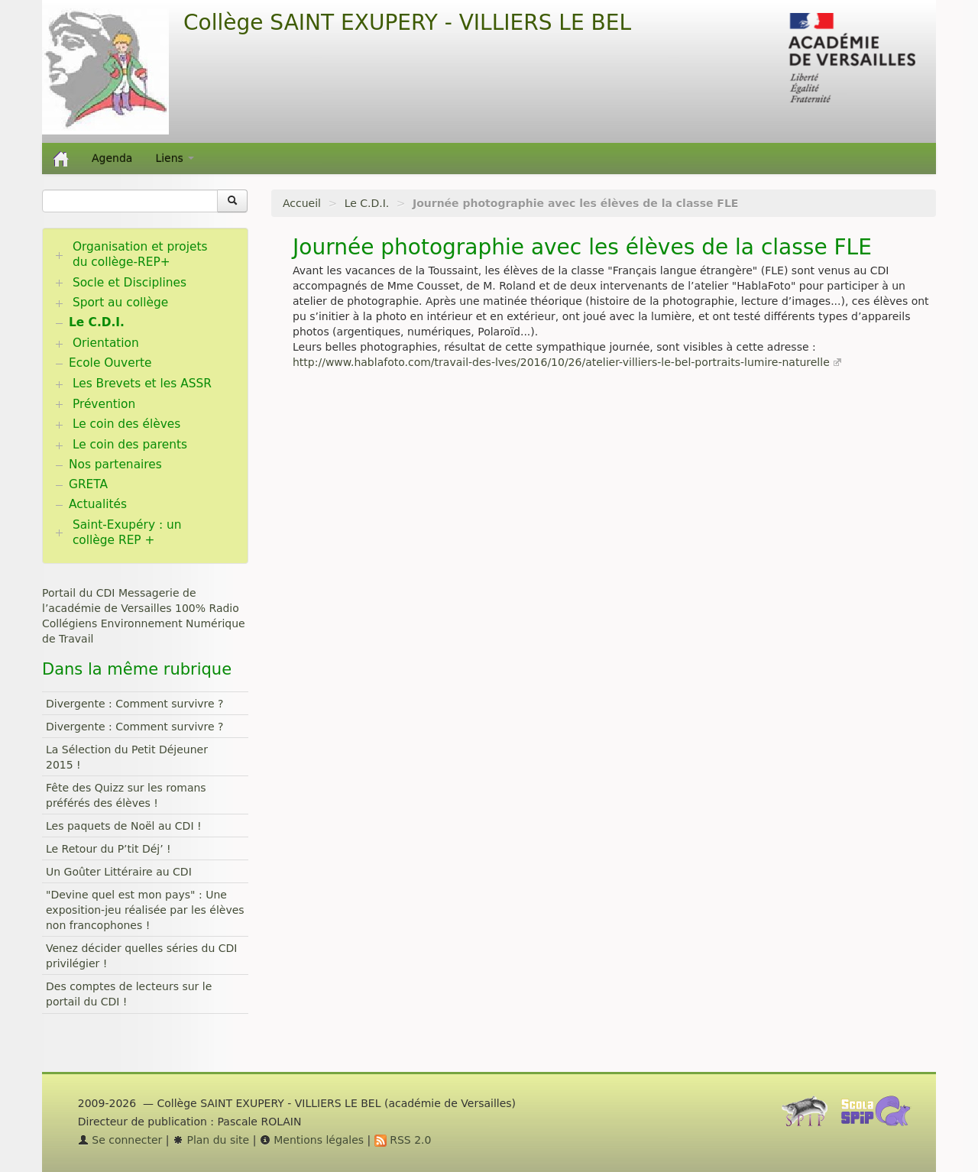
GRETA (88, 484)
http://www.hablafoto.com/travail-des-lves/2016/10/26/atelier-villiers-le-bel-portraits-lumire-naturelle (561, 362)
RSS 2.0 (403, 1140)
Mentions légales (312, 1140)
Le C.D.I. (367, 203)
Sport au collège (120, 302)
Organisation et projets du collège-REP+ (140, 254)
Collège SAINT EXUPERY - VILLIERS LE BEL (407, 22)
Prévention (104, 404)
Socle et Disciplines (129, 283)
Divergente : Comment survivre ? (135, 704)
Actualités (98, 504)
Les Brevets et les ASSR (142, 383)
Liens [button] (174, 158)
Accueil (302, 203)
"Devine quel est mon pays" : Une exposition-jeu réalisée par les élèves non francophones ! (145, 910)
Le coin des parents (130, 445)
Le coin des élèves (126, 424)
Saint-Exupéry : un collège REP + (127, 532)
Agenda (112, 158)
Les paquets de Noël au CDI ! (124, 826)
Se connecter (120, 1140)
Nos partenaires (115, 464)
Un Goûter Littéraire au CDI (119, 872)
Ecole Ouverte (110, 363)
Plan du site (211, 1140)
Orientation (106, 343)
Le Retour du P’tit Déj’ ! (108, 849)
